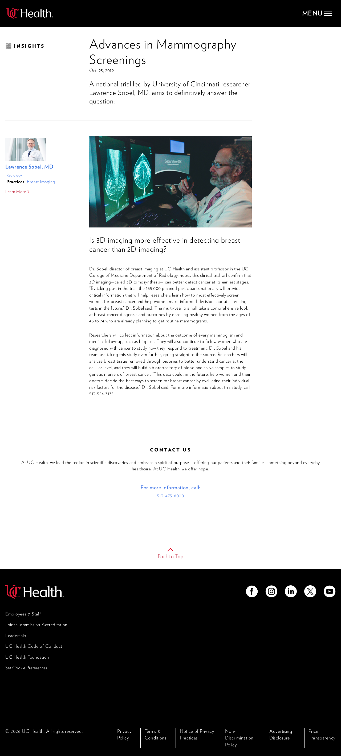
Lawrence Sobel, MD (29, 166)
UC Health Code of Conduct (33, 646)
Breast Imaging (41, 181)
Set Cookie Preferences (26, 667)
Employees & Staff (23, 614)
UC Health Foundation (27, 657)
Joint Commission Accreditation (36, 624)
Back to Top (171, 556)
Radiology (14, 175)
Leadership (15, 635)
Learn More (15, 191)
